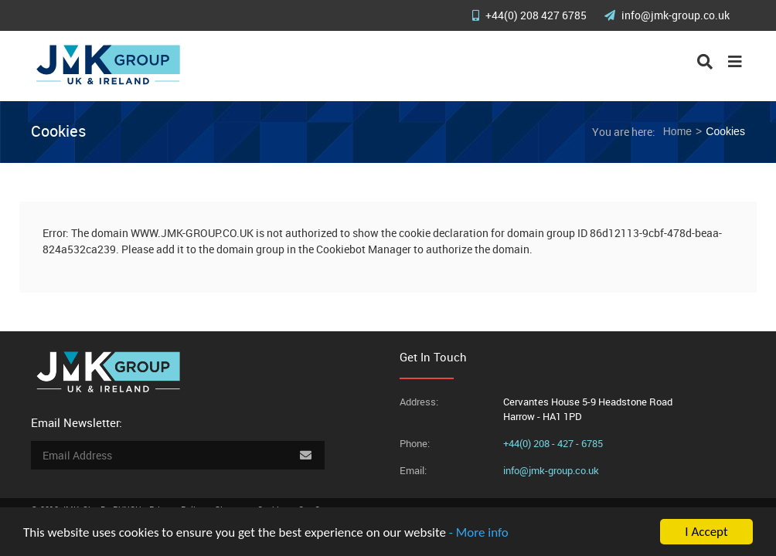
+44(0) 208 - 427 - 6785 (553, 443)
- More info (479, 532)
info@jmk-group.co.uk (667, 15)
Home (677, 131)
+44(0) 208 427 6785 (530, 15)
